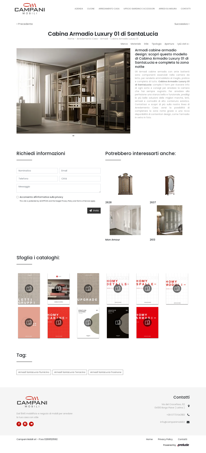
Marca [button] (124, 43)
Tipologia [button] (156, 43)
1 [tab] (73, 135)
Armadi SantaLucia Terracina (69, 372)
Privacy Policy (67, 201)
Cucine (91, 8)
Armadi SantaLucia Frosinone (105, 372)
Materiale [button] (136, 43)
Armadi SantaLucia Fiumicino (33, 372)
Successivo (182, 24)
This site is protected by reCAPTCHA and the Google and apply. (58, 201)
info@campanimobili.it (172, 422)
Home (71, 38)
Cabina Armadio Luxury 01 (124, 38)
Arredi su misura (168, 8)
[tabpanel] (73, 91)
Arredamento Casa (109, 8)
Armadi (104, 38)
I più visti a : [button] (183, 43)
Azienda (79, 8)
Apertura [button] (169, 43)
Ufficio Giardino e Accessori (139, 8)
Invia (94, 210)
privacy (59, 197)
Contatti (186, 8)
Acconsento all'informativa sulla (41, 197)
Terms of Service (83, 201)
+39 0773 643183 (176, 414)
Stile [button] (146, 43)
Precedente (25, 24)
